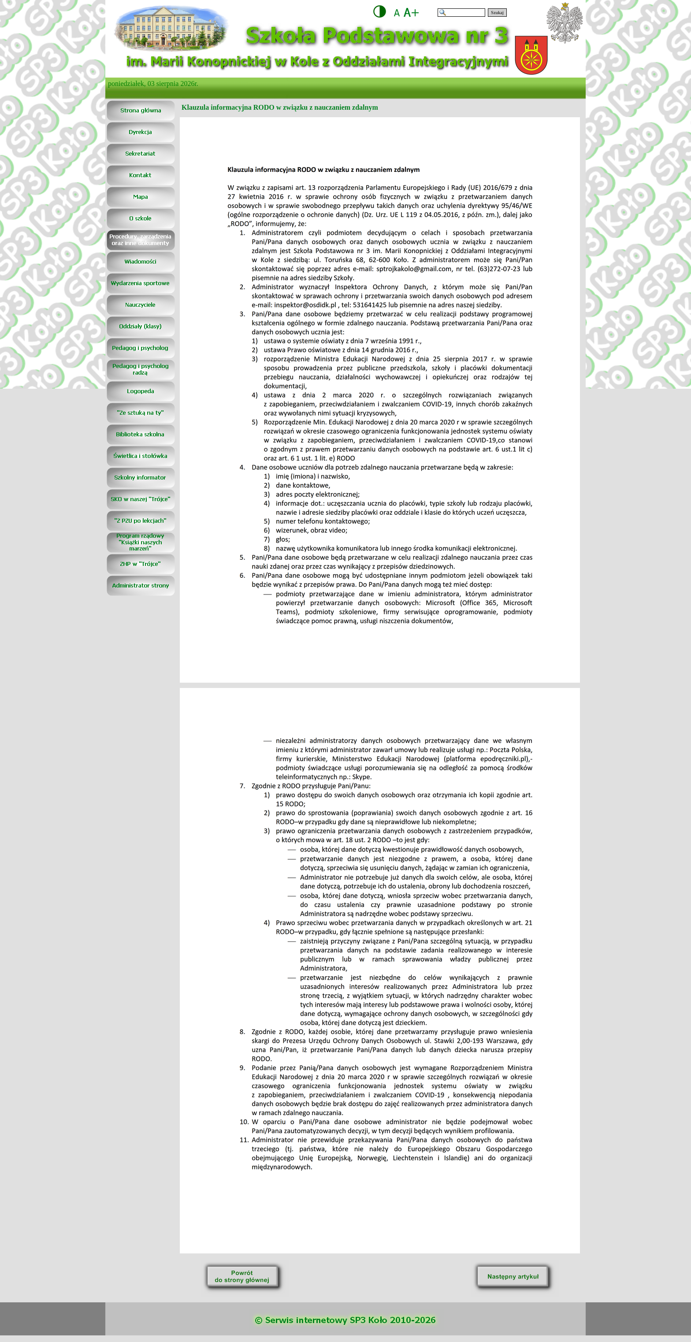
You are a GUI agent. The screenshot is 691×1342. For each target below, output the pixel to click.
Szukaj (497, 12)
